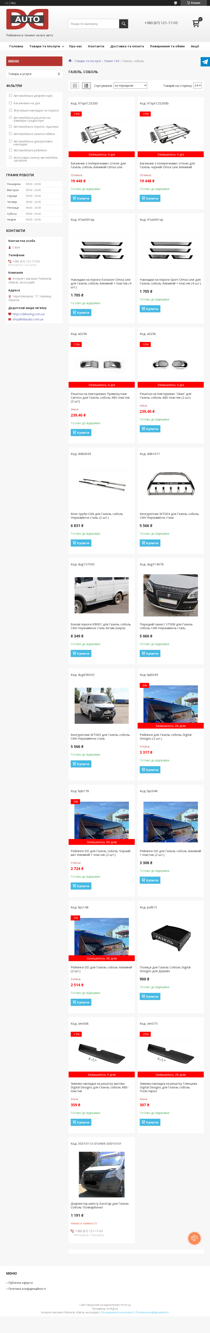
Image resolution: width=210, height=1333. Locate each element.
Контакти (96, 46)
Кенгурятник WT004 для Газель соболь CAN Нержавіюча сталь (169, 515)
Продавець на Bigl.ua (105, 1308)
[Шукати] (123, 23)
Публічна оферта (20, 1283)
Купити (83, 198)
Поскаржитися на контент (117, 1312)
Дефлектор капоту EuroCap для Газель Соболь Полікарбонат (100, 1205)
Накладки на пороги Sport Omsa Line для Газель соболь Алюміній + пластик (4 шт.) (170, 281)
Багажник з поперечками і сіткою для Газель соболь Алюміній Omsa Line (98, 165)
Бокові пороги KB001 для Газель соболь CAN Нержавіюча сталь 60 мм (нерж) (101, 626)
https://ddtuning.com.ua (28, 314)
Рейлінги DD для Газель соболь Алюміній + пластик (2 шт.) (170, 852)
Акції (195, 46)
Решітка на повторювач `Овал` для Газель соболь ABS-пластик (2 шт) (165, 395)
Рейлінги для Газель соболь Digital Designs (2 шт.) (165, 736)
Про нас (75, 46)
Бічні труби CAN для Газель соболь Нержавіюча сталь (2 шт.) (97, 515)
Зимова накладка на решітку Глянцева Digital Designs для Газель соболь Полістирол (168, 1087)
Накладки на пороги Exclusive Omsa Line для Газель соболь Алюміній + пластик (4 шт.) (101, 283)
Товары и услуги (19, 74)
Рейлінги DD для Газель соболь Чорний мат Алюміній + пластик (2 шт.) (100, 852)
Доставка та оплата (127, 46)
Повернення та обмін (167, 46)
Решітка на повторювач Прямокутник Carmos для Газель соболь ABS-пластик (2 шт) (100, 397)
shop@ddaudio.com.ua (27, 319)
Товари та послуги (44, 46)
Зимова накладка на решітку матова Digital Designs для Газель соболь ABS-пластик (100, 1087)
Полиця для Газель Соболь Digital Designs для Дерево (165, 969)
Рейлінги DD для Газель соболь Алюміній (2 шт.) (101, 969)
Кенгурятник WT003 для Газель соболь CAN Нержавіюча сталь (100, 736)
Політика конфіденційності (27, 1289)
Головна (16, 46)
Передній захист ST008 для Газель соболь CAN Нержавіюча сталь (166, 626)
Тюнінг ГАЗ (111, 61)
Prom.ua (126, 1305)
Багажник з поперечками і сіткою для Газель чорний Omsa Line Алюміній (167, 165)
